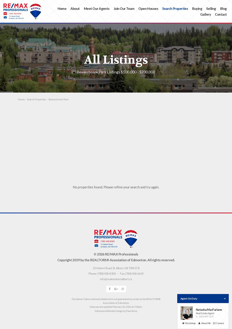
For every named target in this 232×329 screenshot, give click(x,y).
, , (116, 268)
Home (62, 8)
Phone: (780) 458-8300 (102, 273)
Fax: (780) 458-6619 (132, 273)
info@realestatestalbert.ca (116, 279)
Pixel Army (131, 310)
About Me (204, 323)
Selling (211, 8)
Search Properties (175, 8)
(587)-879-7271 (205, 316)
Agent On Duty (203, 298)
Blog (223, 8)
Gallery (205, 14)
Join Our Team (124, 8)
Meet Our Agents (97, 8)
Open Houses (148, 8)
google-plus (116, 289)
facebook (109, 289)
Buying (197, 8)
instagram (123, 289)
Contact (221, 14)
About (75, 8)
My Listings (189, 323)
